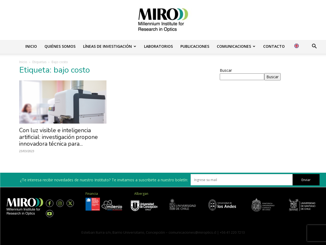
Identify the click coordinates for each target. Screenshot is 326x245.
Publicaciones (194, 46)
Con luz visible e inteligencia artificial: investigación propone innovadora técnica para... (58, 137)
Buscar (226, 70)
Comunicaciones (236, 46)
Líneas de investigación (109, 46)
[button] (314, 46)
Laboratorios (158, 46)
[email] (242, 179)
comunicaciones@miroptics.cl (192, 232)
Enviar (306, 180)
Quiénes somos (60, 46)
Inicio (31, 46)
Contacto (274, 46)
